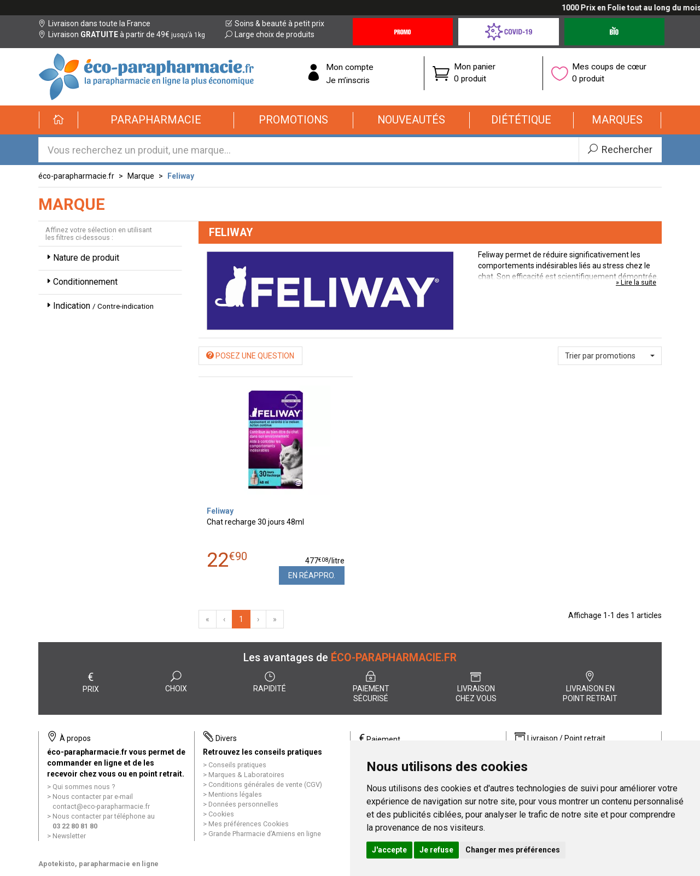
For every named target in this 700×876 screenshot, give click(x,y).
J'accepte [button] (389, 849)
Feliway (180, 176)
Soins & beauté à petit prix (274, 23)
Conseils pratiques (237, 765)
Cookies (221, 814)
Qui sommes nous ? (83, 787)
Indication (99, 306)
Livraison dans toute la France (94, 23)
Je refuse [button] (436, 849)
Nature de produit (81, 257)
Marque (140, 176)
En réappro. (311, 575)
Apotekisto (98, 864)
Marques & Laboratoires (246, 775)
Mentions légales (235, 794)
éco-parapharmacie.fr (76, 176)
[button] (156, 120)
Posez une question (250, 355)
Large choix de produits (269, 34)
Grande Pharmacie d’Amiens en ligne (264, 834)
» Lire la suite (636, 282)
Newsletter (69, 836)
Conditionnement (81, 282)
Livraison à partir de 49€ (121, 34)
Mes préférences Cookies (248, 824)
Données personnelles (243, 804)
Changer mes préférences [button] (512, 849)
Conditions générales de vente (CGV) (265, 784)
